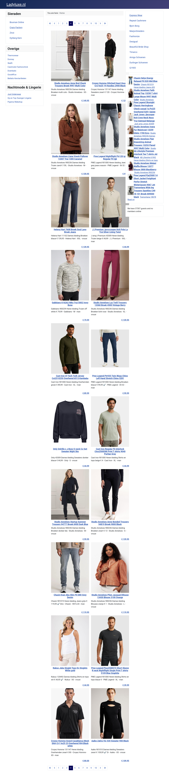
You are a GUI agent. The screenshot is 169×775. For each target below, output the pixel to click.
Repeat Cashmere (138, 20)
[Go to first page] (50, 23)
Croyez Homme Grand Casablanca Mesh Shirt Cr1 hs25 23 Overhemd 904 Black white (64, 743)
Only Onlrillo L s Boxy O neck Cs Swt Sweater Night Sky (64, 450)
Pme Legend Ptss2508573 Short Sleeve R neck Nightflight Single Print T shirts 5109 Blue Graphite (104, 670)
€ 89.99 (80, 393)
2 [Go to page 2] (62, 23)
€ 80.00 (80, 761)
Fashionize (135, 36)
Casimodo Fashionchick (18, 67)
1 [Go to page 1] (58, 23)
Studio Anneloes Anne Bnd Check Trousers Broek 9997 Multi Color (64, 84)
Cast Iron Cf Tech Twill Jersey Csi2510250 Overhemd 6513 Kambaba (64, 377)
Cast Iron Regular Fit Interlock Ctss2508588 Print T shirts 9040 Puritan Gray (104, 451)
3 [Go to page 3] (66, 23)
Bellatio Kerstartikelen (17, 78)
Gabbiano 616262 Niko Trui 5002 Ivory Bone (64, 303)
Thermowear (13, 55)
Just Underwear (14, 94)
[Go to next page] (100, 23)
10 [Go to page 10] (96, 23)
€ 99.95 (80, 539)
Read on (131, 199)
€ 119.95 (80, 612)
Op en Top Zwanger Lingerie (19, 98)
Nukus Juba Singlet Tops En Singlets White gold (64, 669)
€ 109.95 (120, 761)
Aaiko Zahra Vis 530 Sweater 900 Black (104, 741)
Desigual (134, 41)
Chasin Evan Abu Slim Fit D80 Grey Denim (64, 596)
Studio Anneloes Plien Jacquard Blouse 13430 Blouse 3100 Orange (104, 596)
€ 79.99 (80, 320)
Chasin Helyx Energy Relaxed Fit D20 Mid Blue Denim (146, 81)
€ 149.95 (80, 100)
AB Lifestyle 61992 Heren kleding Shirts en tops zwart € (146, 160)
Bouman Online (17, 22)
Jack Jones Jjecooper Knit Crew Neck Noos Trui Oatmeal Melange (144, 117)
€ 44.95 (80, 685)
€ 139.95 (80, 247)
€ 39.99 (120, 685)
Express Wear (136, 15)
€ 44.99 (120, 247)
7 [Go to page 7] (83, 23)
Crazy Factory (16, 27)
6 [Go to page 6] (79, 23)
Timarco (133, 52)
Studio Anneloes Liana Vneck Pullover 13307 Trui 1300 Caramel (65, 157)
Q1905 (133, 68)
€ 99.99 (120, 174)
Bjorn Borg (134, 26)
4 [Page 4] (70, 23)
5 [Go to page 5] (74, 23)
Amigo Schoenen (137, 57)
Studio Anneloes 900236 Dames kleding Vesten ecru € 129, (145, 136)
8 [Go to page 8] (87, 23)
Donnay (11, 59)
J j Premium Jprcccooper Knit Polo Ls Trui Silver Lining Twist (104, 230)
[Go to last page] (104, 23)
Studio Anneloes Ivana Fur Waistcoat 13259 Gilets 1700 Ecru (144, 130)
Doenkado (12, 71)
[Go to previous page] (54, 23)
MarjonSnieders (137, 31)
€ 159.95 (80, 174)
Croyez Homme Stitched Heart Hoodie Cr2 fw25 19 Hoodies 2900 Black (104, 84)
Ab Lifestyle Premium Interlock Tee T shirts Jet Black (145, 154)
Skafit (10, 63)
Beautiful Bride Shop (139, 47)
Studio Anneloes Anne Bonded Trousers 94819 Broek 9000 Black (104, 523)
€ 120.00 (120, 100)
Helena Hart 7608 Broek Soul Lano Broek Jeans (64, 230)
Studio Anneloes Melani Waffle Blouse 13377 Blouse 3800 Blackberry (145, 166)
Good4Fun (12, 74)
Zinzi (12, 33)
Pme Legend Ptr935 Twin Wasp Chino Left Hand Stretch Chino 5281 (104, 377)
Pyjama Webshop (15, 102)
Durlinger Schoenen (139, 62)
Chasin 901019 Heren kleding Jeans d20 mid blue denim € (144, 87)
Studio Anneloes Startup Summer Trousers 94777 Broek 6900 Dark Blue (65, 523)
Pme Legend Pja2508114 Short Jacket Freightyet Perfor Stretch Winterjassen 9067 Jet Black (146, 181)
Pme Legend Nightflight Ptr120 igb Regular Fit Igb (104, 157)
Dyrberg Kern (16, 38)
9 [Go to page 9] (91, 23)
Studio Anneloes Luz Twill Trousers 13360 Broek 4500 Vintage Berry (104, 303)
